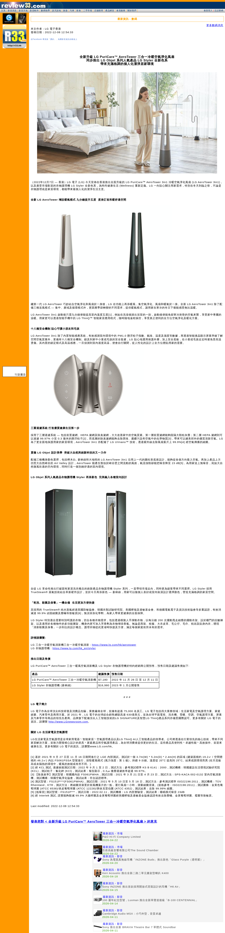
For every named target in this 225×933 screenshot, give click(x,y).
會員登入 (208, 10)
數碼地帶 (45, 10)
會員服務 (120, 10)
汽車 (72, 10)
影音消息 (12, 10)
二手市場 (87, 10)
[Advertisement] (61, 855)
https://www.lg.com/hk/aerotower (114, 644)
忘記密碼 (218, 10)
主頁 (3, 10)
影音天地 (23, 10)
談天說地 (56, 10)
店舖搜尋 (98, 10)
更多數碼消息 (214, 25)
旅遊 (65, 10)
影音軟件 (34, 10)
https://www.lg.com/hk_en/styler (74, 648)
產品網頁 (109, 10)
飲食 (78, 10)
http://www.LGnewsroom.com (68, 721)
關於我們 (131, 10)
